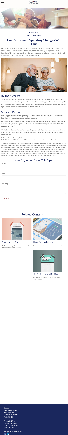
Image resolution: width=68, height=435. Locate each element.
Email (4, 173)
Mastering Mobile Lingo (43, 242)
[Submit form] (6, 199)
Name (4, 163)
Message (5, 184)
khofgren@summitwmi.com (13, 431)
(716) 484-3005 (9, 417)
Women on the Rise (10, 242)
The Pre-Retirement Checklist (45, 274)
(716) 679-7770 (9, 428)
